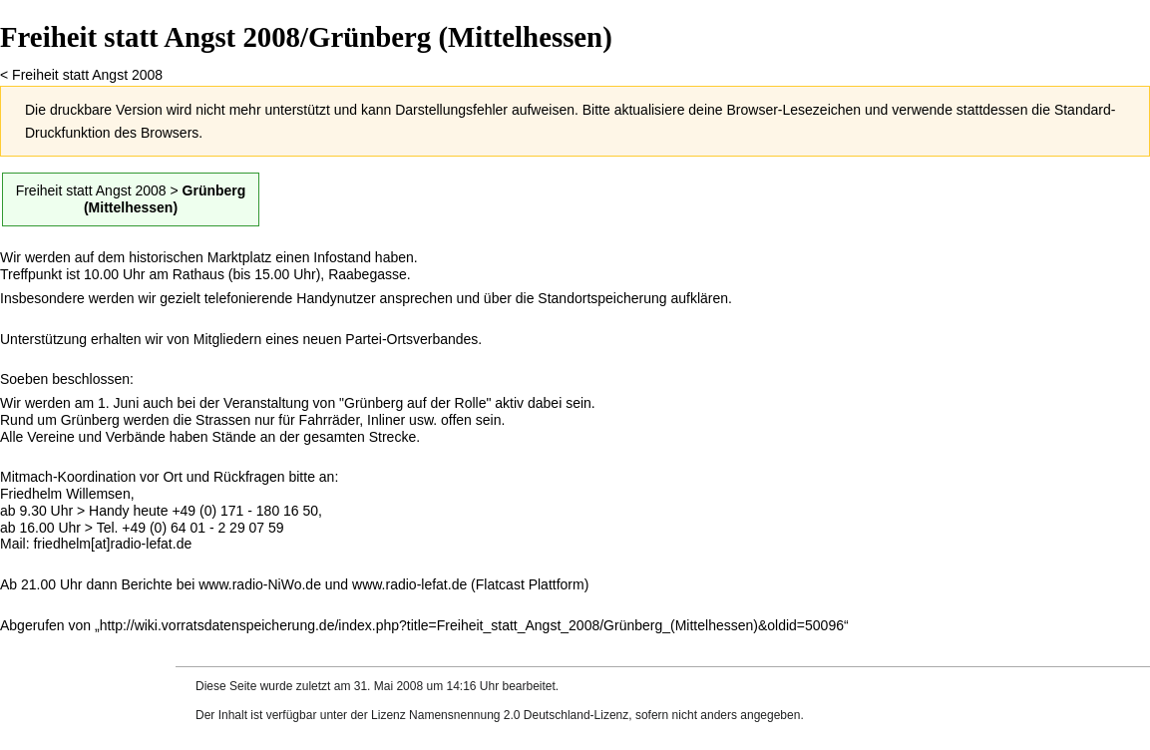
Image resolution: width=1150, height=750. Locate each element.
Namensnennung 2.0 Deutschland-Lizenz (518, 715)
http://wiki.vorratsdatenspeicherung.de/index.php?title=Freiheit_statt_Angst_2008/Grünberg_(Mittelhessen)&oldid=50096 (472, 625)
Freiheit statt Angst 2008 (87, 75)
